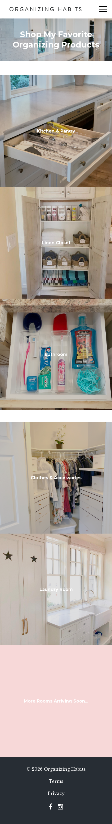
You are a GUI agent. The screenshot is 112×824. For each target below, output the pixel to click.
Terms (56, 781)
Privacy (56, 793)
